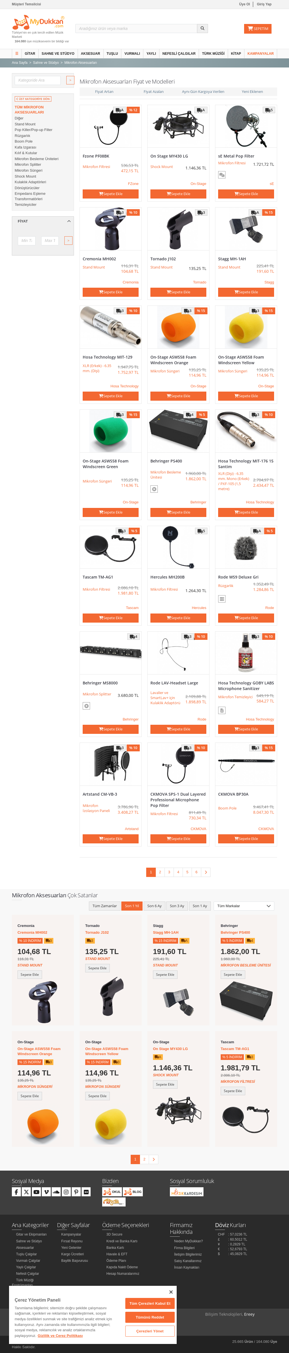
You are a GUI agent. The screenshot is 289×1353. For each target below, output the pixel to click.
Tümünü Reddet (150, 1317)
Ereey (249, 1314)
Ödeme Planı (116, 1261)
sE (272, 184)
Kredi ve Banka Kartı (121, 1241)
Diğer (19, 118)
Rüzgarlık (22, 136)
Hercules (199, 608)
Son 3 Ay (177, 905)
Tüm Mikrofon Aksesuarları (29, 110)
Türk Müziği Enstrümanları (23, 1282)
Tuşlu (112, 54)
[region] (93, 1315)
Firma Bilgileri (184, 1248)
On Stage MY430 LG (169, 156)
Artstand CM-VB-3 (100, 794)
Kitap (236, 54)
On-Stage (198, 184)
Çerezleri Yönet (149, 1331)
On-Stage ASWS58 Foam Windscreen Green (105, 463)
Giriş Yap (264, 4)
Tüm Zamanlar (105, 905)
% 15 (269, 212)
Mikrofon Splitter (28, 164)
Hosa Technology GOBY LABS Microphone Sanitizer (246, 685)
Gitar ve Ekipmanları (31, 1234)
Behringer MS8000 (100, 683)
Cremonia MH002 (99, 258)
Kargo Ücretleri (72, 1254)
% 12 (133, 109)
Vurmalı (132, 54)
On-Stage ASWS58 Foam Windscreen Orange (173, 359)
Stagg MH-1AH (232, 258)
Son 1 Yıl (132, 905)
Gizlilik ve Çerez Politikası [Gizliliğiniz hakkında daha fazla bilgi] (60, 1336)
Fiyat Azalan (154, 91)
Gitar (30, 54)
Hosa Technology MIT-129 (107, 357)
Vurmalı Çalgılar (28, 1261)
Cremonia (131, 282)
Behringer (198, 502)
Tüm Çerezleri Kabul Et (150, 1303)
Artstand (132, 829)
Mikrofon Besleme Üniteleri (36, 159)
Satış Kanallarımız (188, 1261)
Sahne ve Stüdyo (58, 54)
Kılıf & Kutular (26, 153)
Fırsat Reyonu (71, 1241)
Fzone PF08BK (96, 156)
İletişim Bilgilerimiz (188, 1254)
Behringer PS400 (166, 461)
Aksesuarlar (25, 1248)
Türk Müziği (213, 54)
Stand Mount (25, 124)
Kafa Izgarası (25, 147)
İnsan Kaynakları (186, 1267)
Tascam (132, 608)
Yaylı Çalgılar (26, 1267)
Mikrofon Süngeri (28, 170)
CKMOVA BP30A (233, 794)
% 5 (202, 414)
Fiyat (44, 221)
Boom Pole (24, 141)
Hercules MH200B (167, 577)
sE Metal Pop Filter (236, 156)
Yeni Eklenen (252, 91)
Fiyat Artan (104, 91)
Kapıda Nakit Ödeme (122, 1267)
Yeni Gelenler (71, 1248)
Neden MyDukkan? (188, 1241)
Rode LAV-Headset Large (174, 683)
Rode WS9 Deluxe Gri (238, 577)
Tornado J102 (163, 258)
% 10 (133, 212)
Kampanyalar (261, 54)
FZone (133, 184)
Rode (269, 608)
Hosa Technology (125, 386)
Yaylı (151, 54)
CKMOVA (198, 829)
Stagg (269, 282)
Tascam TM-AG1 (98, 577)
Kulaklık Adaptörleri (30, 182)
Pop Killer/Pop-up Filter (33, 130)
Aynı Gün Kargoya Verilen (203, 91)
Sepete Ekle (110, 193)
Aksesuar (90, 54)
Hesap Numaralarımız (122, 1274)
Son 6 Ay (154, 905)
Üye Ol (244, 4)
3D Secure (114, 1234)
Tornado (199, 282)
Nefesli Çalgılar (179, 54)
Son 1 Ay (200, 905)
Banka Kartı (115, 1248)
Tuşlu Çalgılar (26, 1254)
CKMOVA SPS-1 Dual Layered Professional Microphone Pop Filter (178, 799)
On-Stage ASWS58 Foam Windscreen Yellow (241, 359)
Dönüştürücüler (27, 188)
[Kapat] (171, 1292)
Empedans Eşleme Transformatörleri (30, 196)
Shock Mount (25, 176)
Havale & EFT (117, 1254)
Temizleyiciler (25, 204)
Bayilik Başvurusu (74, 1261)
